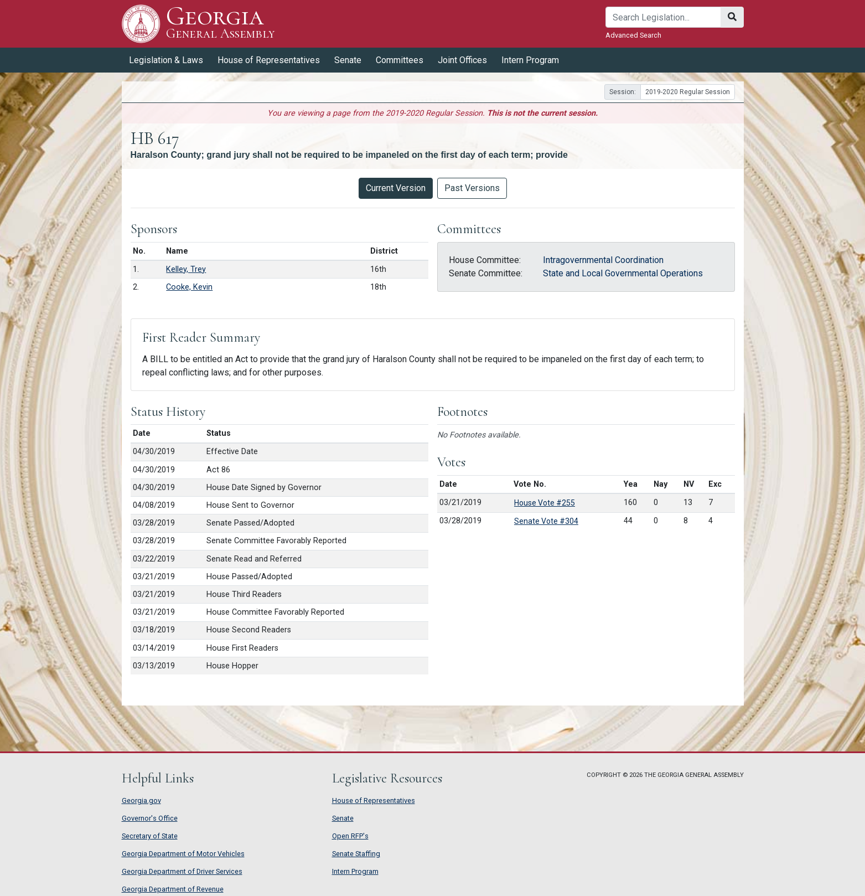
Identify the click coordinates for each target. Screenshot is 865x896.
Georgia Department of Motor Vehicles (183, 853)
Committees (399, 60)
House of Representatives (268, 60)
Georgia (220, 23)
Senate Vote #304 (546, 521)
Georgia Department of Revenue (173, 889)
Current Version (396, 188)
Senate (347, 60)
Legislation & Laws (166, 60)
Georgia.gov (141, 800)
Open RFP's (350, 836)
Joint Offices (462, 60)
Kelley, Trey (186, 269)
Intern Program (530, 60)
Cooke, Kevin (189, 287)
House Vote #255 (544, 502)
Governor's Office (150, 818)
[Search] (663, 17)
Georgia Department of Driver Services (182, 871)
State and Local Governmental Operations (623, 273)
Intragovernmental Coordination (603, 260)
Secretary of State (150, 836)
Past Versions (472, 188)
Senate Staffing (356, 853)
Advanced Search (633, 35)
